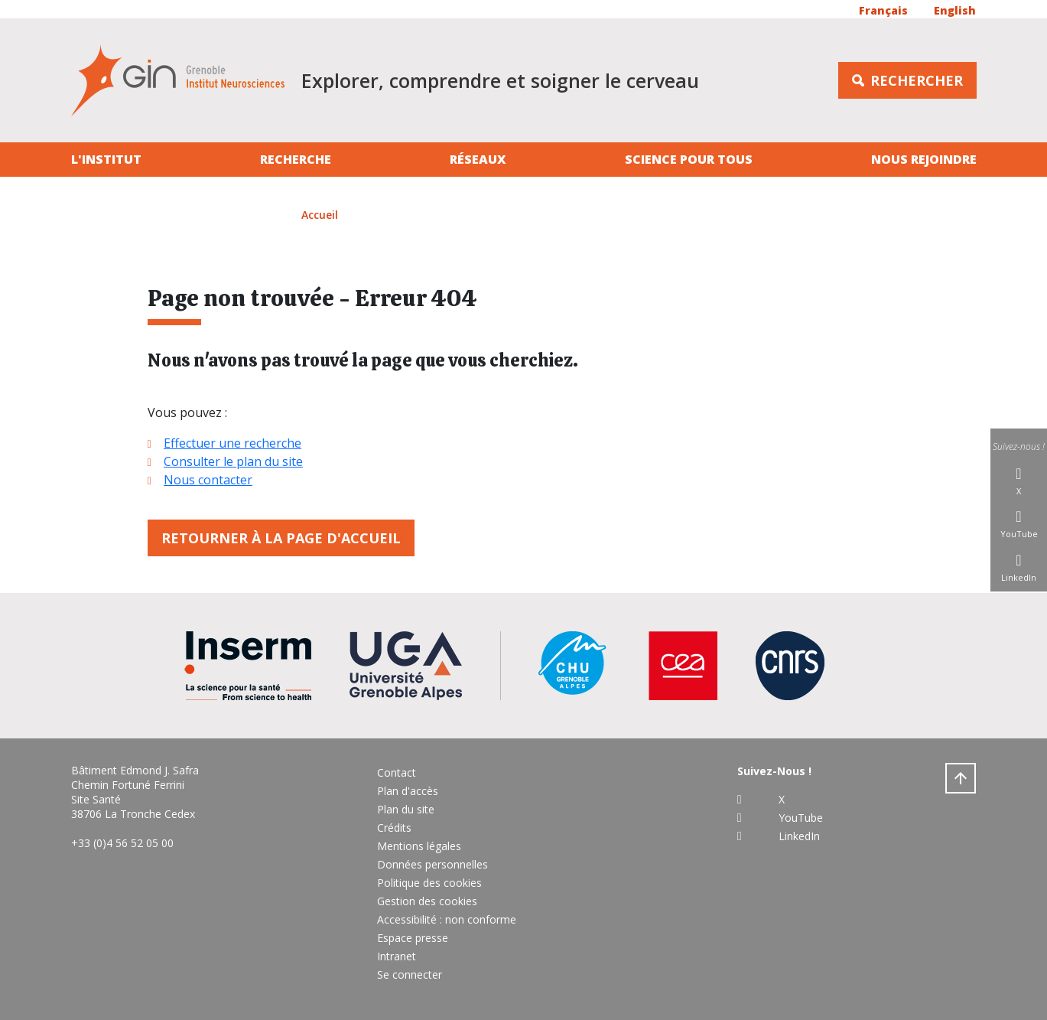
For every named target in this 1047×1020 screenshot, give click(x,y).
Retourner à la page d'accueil (281, 538)
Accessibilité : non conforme (446, 919)
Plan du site (405, 809)
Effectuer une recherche (232, 443)
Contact (396, 772)
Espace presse (412, 937)
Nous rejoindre (924, 159)
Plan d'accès (407, 791)
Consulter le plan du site (233, 461)
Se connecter (409, 974)
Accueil (319, 214)
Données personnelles (432, 864)
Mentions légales (419, 846)
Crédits (394, 827)
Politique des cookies (429, 882)
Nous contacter (208, 479)
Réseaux (478, 159)
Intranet (396, 956)
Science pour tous (689, 159)
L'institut (106, 159)
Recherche (295, 159)
